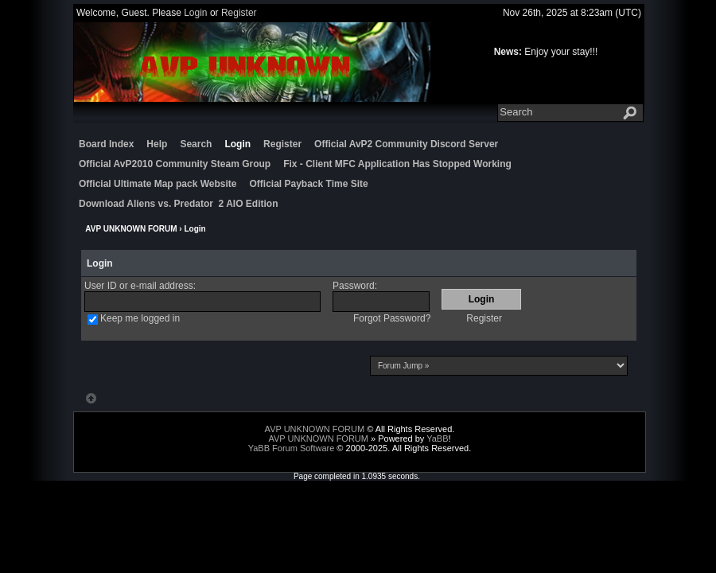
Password (354, 285)
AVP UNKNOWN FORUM (131, 228)
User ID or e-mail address (138, 285)
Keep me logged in (140, 318)
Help (156, 144)
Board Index (106, 144)
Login (195, 12)
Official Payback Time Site (309, 183)
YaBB (437, 438)
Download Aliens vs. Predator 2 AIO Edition (178, 203)
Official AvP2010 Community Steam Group (174, 164)
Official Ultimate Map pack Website (158, 183)
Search (196, 144)
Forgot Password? (391, 318)
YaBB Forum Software (291, 448)
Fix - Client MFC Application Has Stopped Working (397, 164)
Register (239, 12)
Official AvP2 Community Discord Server (406, 144)
